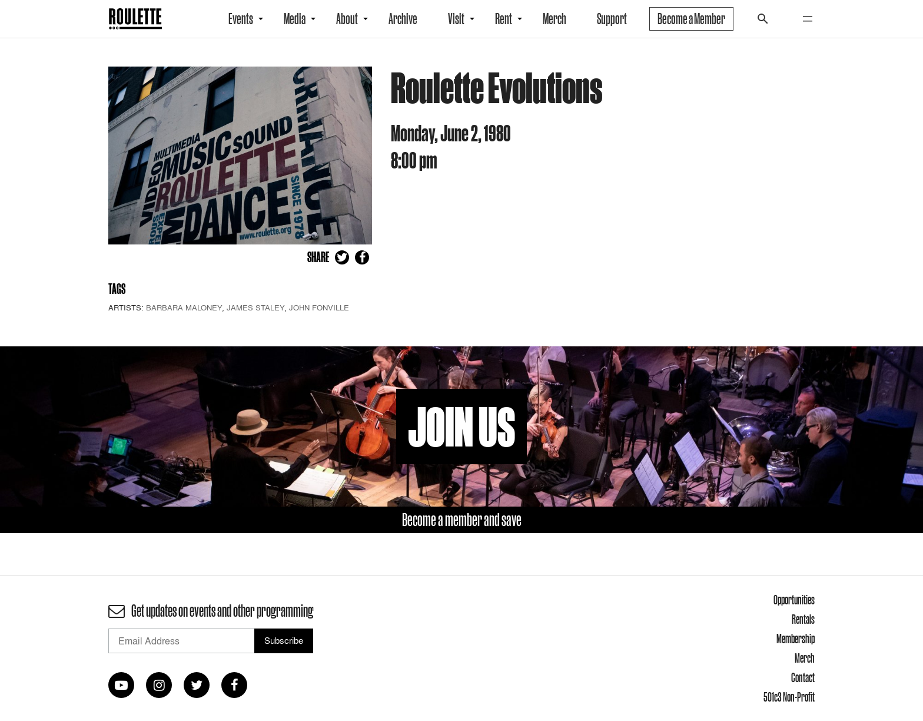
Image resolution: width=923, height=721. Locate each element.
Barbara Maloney (184, 307)
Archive (403, 19)
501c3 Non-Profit (789, 697)
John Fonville (319, 307)
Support (612, 19)
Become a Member (691, 19)
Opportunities (794, 599)
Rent (503, 19)
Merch (554, 19)
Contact (803, 677)
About (347, 19)
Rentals (803, 619)
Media (295, 19)
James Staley (255, 307)
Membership (795, 638)
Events (240, 19)
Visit (456, 19)
